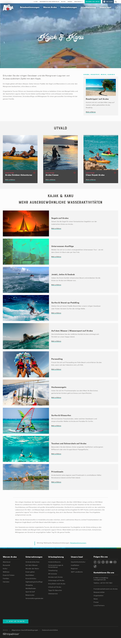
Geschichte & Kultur (78, 562)
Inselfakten (75, 565)
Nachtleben (30, 575)
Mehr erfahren (91, 112)
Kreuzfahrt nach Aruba (56, 584)
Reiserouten (30, 595)
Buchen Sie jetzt (93, 1)
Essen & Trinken (8, 575)
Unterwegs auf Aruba (56, 580)
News (70, 1)
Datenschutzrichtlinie (50, 630)
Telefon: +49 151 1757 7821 (103, 583)
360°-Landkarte (77, 572)
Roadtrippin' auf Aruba (97, 99)
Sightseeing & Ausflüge (34, 582)
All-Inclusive (52, 574)
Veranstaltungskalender (34, 598)
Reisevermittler (99, 592)
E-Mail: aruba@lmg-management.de (101, 579)
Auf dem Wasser (32, 565)
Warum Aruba (50, 7)
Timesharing (52, 570)
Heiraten (6, 582)
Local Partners (99, 605)
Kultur (5, 568)
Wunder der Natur (32, 568)
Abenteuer (7, 562)
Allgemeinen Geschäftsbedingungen (25, 630)
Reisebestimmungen (29, 7)
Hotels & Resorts (54, 562)
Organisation (98, 595)
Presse (96, 602)
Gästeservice (53, 594)
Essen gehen (30, 572)
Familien (6, 578)
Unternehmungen (68, 7)
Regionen (74, 568)
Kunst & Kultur (31, 578)
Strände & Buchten (33, 562)
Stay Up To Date (15, 621)
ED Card (108, 1)
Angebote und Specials (49, 1)
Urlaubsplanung (88, 7)
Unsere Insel (105, 7)
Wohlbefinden (31, 588)
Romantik (6, 565)
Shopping (29, 585)
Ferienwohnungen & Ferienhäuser (55, 566)
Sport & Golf (30, 592)
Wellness (6, 572)
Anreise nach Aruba (55, 577)
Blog (63, 1)
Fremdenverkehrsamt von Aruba (106, 589)
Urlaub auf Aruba (54, 587)
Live (35, 1)
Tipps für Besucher (55, 590)
